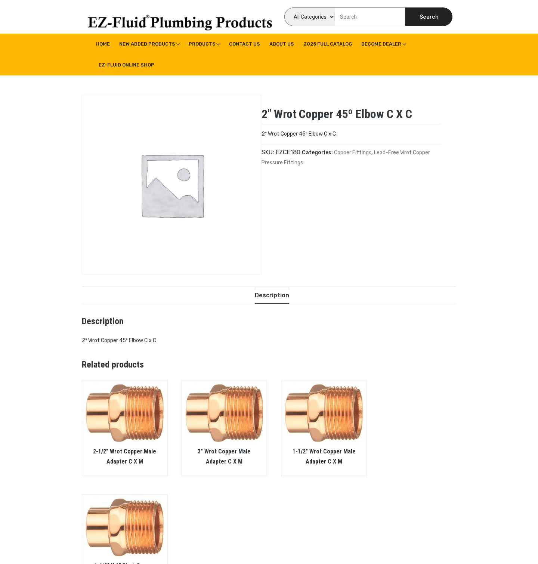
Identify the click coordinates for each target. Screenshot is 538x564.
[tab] (272, 295)
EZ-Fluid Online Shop (126, 65)
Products (202, 44)
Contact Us (244, 44)
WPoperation (216, 547)
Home (103, 44)
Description (272, 295)
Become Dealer (381, 44)
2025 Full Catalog (327, 44)
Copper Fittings (352, 152)
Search (429, 16)
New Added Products (147, 44)
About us (281, 44)
